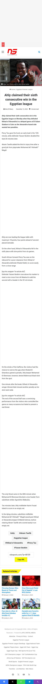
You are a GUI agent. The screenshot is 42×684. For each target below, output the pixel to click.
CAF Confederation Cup (29, 654)
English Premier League (25, 661)
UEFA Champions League (14, 665)
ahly (13, 533)
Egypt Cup (34, 647)
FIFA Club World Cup (29, 665)
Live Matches (20, 669)
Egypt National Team (33, 643)
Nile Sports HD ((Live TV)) (27, 651)
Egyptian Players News (11, 647)
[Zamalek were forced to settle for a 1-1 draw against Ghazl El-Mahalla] (31, 604)
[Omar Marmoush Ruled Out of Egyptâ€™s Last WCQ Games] (31, 581)
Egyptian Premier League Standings (13, 643)
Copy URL (21, 559)
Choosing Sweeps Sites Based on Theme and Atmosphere (10, 590)
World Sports (13, 661)
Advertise (12, 636)
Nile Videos (29, 669)
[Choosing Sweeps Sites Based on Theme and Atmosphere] (11, 581)
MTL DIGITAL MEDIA (29, 633)
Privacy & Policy (21, 636)
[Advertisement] (21, 21)
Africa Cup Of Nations (14, 658)
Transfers (12, 669)
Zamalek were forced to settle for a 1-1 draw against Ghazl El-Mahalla (30, 613)
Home (12, 89)
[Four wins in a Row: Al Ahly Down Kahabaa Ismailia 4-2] (11, 604)
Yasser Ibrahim (21, 548)
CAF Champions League (13, 654)
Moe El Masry (9, 109)
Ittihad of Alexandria (14, 543)
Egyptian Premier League (24, 89)
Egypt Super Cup (12, 651)
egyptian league (21, 538)
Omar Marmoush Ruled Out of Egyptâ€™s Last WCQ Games (30, 590)
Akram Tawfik (25, 533)
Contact (30, 636)
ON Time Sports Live (28, 658)
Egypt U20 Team (25, 647)
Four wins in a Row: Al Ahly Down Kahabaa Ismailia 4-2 (9, 613)
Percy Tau (32, 543)
